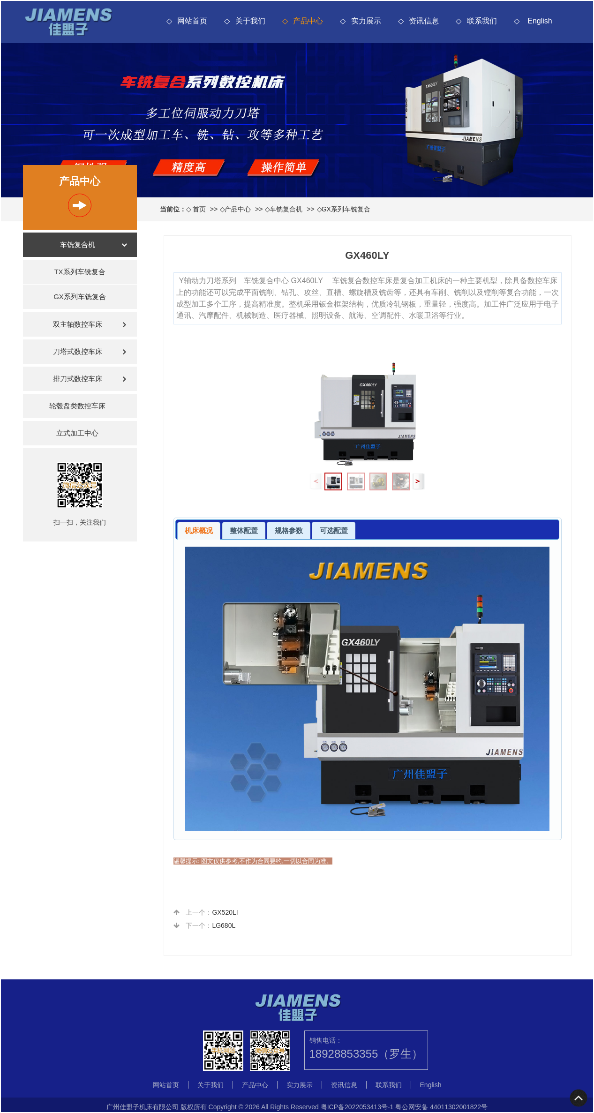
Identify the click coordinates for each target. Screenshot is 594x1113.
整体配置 (244, 530)
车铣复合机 (286, 209)
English (539, 21)
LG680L (223, 925)
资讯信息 (424, 21)
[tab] (199, 530)
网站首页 (192, 21)
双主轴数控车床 (77, 324)
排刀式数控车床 (77, 379)
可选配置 (334, 530)
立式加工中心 (77, 433)
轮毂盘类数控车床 (77, 406)
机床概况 (199, 530)
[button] (418, 481)
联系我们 (482, 21)
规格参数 (289, 530)
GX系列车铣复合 (346, 209)
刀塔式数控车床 (77, 351)
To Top (579, 1098)
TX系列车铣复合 (79, 272)
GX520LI (225, 912)
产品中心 (308, 21)
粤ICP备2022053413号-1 (357, 1107)
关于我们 (250, 21)
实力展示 (366, 21)
